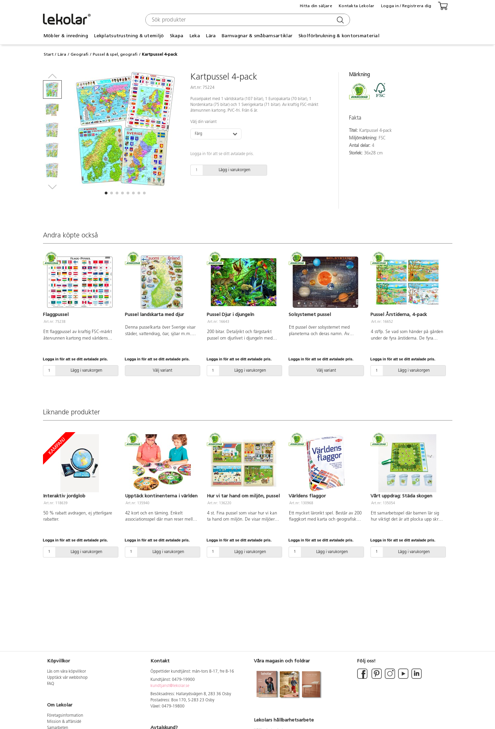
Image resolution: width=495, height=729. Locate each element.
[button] (106, 193)
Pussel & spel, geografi (115, 54)
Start (49, 54)
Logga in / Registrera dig (406, 5)
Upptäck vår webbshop (67, 678)
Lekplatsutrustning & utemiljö (129, 36)
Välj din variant (203, 122)
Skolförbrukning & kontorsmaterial (339, 36)
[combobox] (247, 20)
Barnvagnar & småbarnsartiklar (257, 36)
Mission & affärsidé (64, 722)
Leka (194, 36)
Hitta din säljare (316, 5)
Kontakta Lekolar (356, 5)
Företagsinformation (65, 716)
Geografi (79, 54)
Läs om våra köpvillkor (66, 672)
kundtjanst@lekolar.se (169, 686)
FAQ (50, 684)
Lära (211, 36)
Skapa (176, 36)
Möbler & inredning (65, 36)
